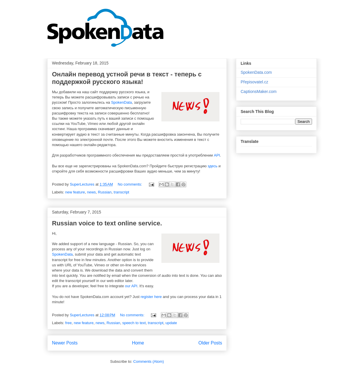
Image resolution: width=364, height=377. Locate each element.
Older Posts (210, 342)
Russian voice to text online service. (107, 223)
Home (138, 342)
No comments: (130, 184)
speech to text (134, 323)
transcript (121, 192)
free (68, 323)
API (217, 155)
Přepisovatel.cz (254, 82)
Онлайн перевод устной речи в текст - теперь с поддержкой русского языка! (127, 78)
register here (151, 297)
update (171, 323)
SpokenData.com (256, 72)
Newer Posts (65, 342)
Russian (104, 192)
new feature (75, 192)
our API (131, 286)
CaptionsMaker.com (259, 91)
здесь (212, 166)
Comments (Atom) (148, 361)
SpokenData (121, 102)
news (91, 192)
